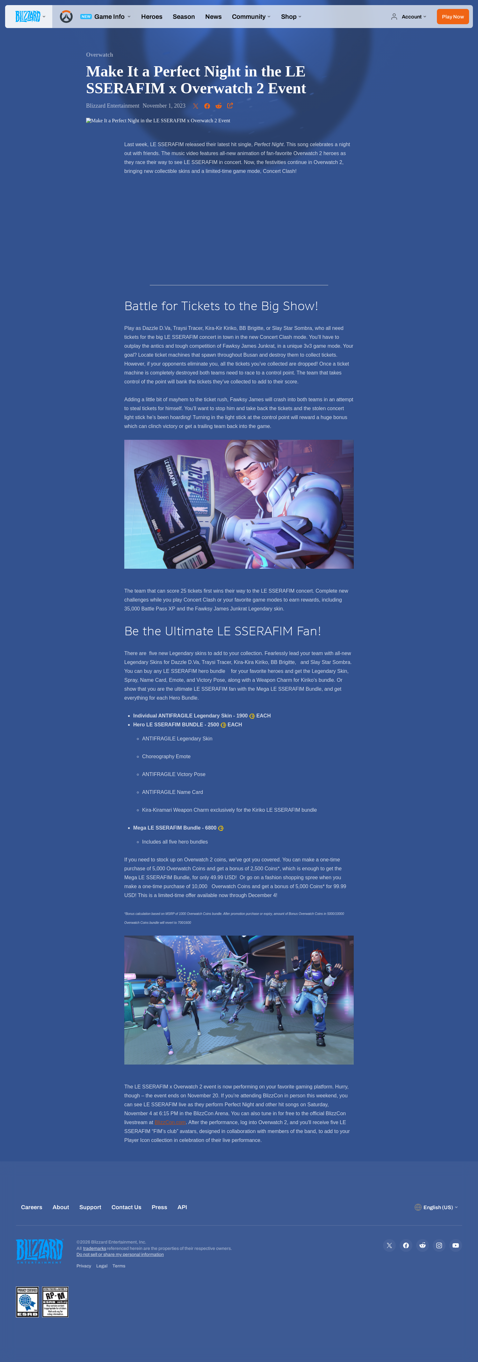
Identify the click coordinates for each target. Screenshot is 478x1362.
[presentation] (28, 16)
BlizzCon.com (170, 1122)
